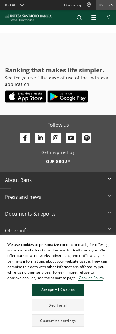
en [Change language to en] (111, 5)
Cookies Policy (90, 277)
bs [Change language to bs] (101, 5)
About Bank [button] (18, 180)
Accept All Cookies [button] (58, 289)
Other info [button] (17, 230)
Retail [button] (11, 5)
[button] (79, 17)
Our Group (73, 5)
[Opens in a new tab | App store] (25, 96)
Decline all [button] (57, 305)
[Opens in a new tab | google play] (67, 96)
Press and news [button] (23, 197)
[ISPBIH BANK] (30, 17)
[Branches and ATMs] (90, 5)
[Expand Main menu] (93, 17)
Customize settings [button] (58, 320)
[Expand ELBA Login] (108, 17)
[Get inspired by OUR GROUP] (58, 160)
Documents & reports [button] (30, 213)
